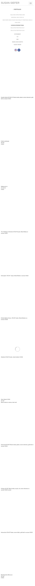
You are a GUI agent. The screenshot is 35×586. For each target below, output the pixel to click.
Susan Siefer (10, 2)
